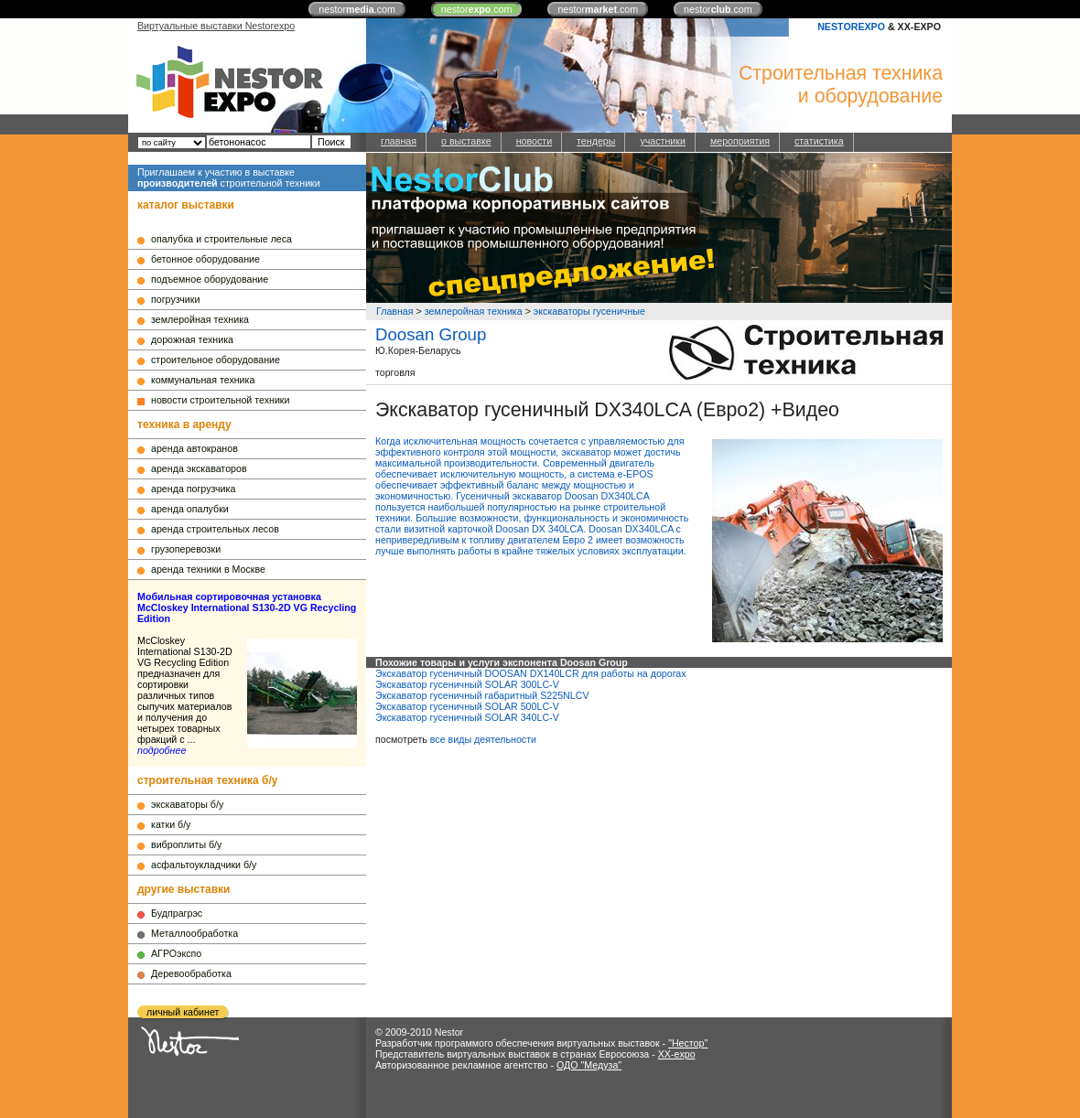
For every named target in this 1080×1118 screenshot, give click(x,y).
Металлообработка (194, 933)
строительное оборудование (215, 359)
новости (534, 140)
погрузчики (175, 299)
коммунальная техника (202, 379)
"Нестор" (687, 1042)
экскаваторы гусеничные (589, 311)
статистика (819, 140)
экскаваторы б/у (187, 804)
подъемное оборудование (209, 279)
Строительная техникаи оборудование (841, 84)
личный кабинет (182, 1011)
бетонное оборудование (205, 258)
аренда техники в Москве (208, 569)
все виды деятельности (483, 739)
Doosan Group (430, 334)
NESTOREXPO (851, 26)
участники (662, 140)
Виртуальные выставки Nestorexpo (216, 25)
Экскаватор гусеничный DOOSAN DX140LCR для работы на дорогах (530, 673)
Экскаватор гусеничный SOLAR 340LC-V (467, 717)
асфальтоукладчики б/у (203, 864)
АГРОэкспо (176, 953)
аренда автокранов (194, 448)
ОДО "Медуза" (588, 1064)
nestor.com (357, 9)
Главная (395, 311)
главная (398, 140)
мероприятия (740, 140)
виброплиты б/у (186, 844)
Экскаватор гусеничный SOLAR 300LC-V (467, 684)
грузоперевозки (186, 548)
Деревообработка (191, 973)
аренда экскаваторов (199, 468)
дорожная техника (192, 339)
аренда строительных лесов (215, 528)
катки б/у (170, 824)
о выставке (466, 140)
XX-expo (677, 1053)
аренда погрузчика (193, 488)
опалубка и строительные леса (221, 238)
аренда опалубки (190, 508)
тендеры (596, 140)
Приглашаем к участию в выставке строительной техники (228, 177)
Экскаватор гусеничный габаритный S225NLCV (482, 695)
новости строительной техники (220, 399)
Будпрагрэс (176, 913)
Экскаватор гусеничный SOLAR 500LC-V (467, 706)
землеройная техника (200, 319)
